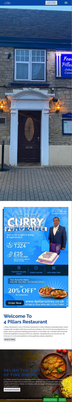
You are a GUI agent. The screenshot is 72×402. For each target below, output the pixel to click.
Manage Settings (50, 400)
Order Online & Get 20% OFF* (51, 2)
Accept (62, 400)
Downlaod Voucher (12, 390)
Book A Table (10, 339)
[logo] (7, 2)
